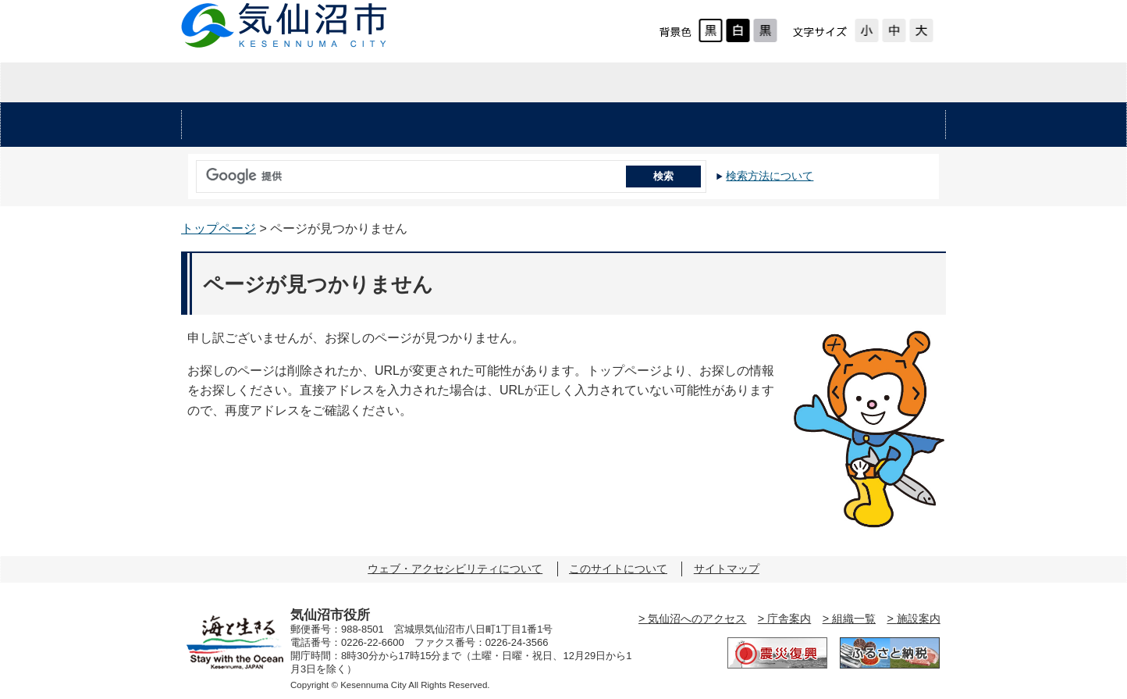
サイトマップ (726, 568)
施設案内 (918, 618)
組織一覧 (854, 618)
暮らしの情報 (308, 82)
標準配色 (710, 30)
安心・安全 (247, 125)
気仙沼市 (284, 25)
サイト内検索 (192, 171)
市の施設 (879, 125)
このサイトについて (618, 568)
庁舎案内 (789, 618)
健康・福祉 (533, 125)
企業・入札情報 (562, 82)
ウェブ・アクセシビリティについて (455, 568)
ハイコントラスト (738, 30)
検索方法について (769, 175)
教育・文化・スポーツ (706, 125)
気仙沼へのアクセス (697, 618)
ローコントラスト (765, 30)
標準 (894, 30)
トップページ (218, 228)
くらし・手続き (390, 125)
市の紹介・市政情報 (817, 82)
